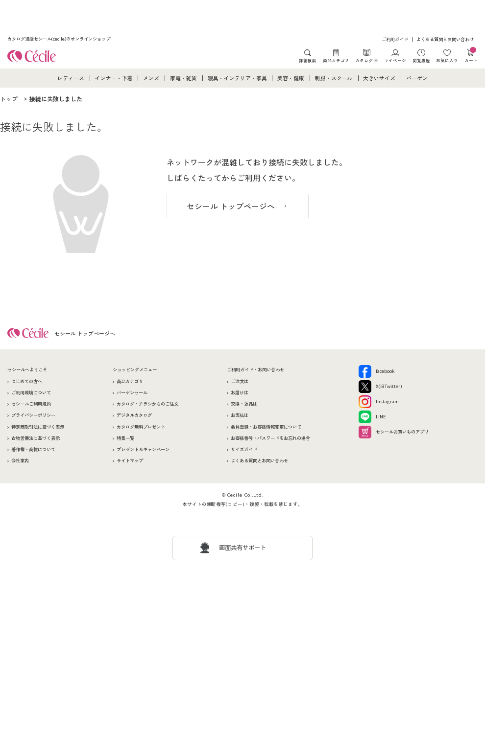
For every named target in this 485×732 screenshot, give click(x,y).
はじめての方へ (26, 381)
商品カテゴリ (336, 60)
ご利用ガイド (395, 39)
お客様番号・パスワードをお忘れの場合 (270, 438)
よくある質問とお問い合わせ (445, 39)
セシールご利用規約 (31, 404)
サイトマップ (130, 461)
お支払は (239, 415)
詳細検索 (307, 60)
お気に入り (447, 60)
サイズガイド (244, 449)
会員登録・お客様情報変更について (266, 427)
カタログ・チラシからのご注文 (147, 404)
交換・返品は (244, 404)
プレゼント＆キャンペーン (143, 449)
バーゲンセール (132, 392)
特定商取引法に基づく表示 (37, 427)
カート (471, 56)
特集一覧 (125, 438)
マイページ (395, 60)
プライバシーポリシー (33, 415)
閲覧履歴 (421, 60)
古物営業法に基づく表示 (35, 438)
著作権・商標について (33, 449)
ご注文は (239, 381)
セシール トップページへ (231, 206)
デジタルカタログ (134, 415)
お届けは (239, 392)
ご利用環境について (31, 392)
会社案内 (20, 461)
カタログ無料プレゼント (141, 427)
